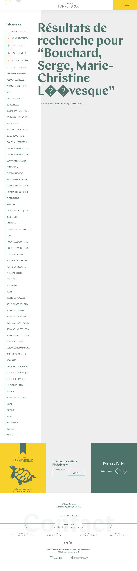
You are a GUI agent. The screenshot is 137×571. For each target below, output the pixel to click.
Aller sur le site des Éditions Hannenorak (23, 490)
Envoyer (76, 473)
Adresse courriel (60, 470)
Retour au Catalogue (19, 31)
